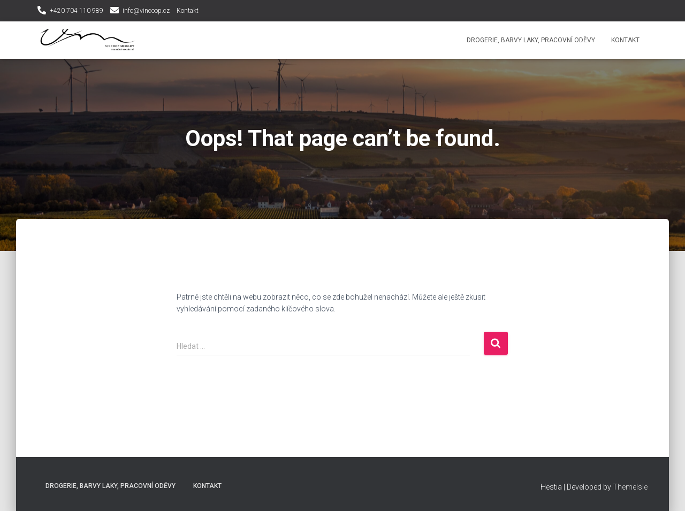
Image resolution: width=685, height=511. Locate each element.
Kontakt (188, 10)
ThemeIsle (630, 487)
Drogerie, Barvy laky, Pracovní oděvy (531, 40)
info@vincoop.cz (146, 10)
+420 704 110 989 (76, 10)
